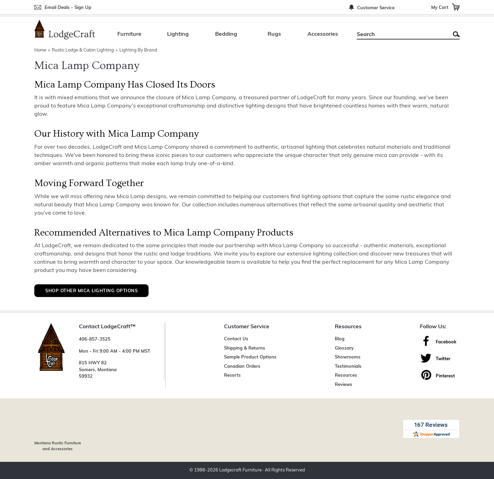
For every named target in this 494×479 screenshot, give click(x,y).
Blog (339, 339)
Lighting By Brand (138, 50)
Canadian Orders (242, 366)
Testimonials (348, 366)
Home (40, 50)
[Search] (400, 35)
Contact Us (236, 339)
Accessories (322, 34)
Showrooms (348, 357)
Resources (346, 375)
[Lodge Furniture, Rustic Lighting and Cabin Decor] (64, 29)
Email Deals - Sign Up (68, 7)
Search (456, 34)
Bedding (226, 34)
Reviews (343, 385)
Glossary (344, 348)
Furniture (129, 34)
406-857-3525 (94, 339)
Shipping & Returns (244, 348)
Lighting (178, 34)
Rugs (274, 34)
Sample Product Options (250, 357)
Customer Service (376, 8)
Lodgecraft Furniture (240, 470)
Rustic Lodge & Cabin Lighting (83, 50)
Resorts (232, 375)
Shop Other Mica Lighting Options (91, 291)
